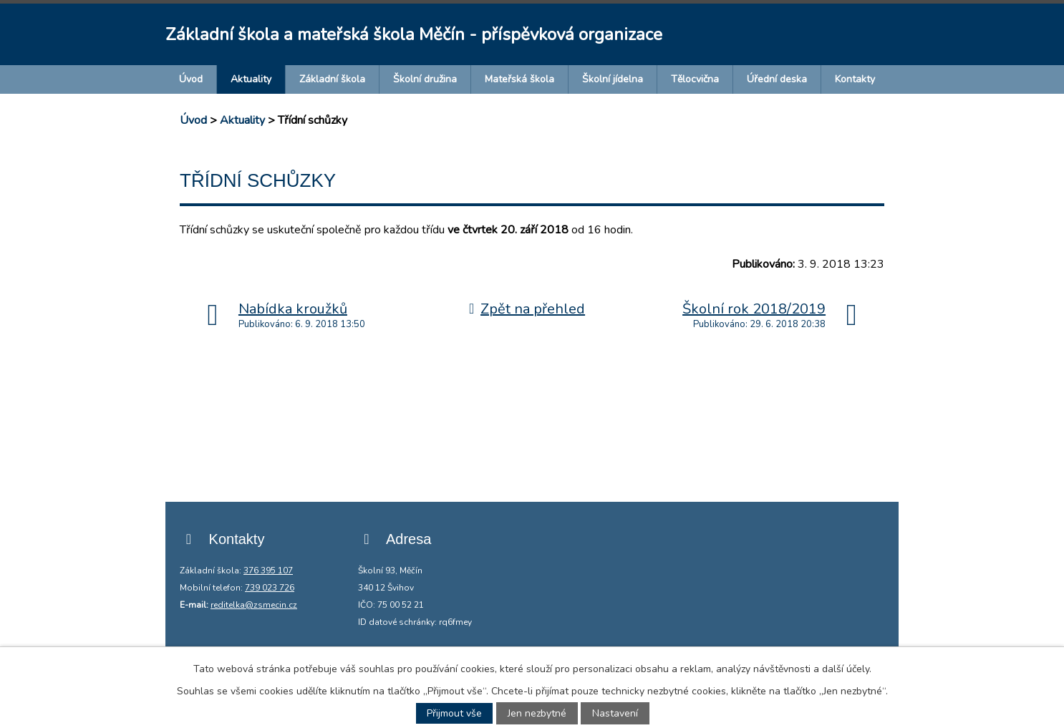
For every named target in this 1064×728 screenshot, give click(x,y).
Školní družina (425, 79)
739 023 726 (269, 587)
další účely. (846, 669)
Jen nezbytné (537, 713)
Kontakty (855, 79)
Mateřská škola (519, 79)
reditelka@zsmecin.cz (254, 605)
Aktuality (251, 79)
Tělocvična (695, 79)
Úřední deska (777, 79)
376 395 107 (268, 570)
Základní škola (332, 79)
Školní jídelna (612, 79)
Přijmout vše (454, 713)
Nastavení (615, 713)
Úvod (191, 79)
